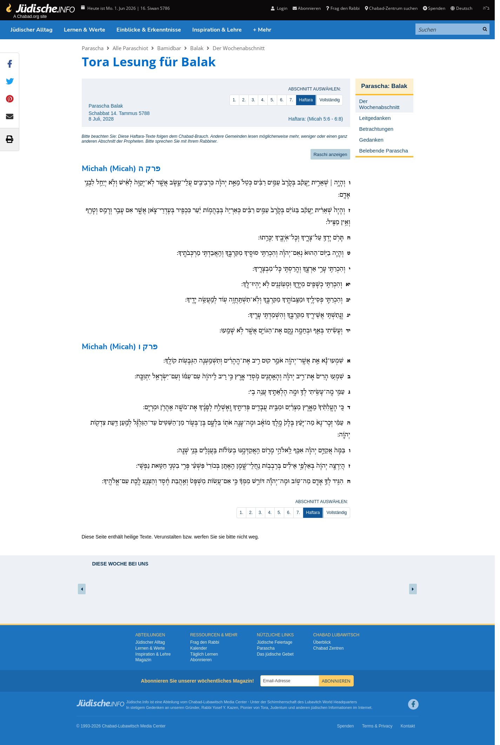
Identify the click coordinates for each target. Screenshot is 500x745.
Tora (264, 707)
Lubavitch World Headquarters (331, 702)
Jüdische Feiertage (274, 642)
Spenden (434, 8)
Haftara (306, 99)
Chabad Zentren (328, 648)
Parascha (93, 48)
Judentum (278, 707)
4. (263, 99)
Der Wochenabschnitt (239, 48)
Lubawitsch (213, 702)
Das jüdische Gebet (275, 654)
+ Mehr (262, 30)
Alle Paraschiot (130, 48)
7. (291, 99)
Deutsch (461, 8)
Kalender (198, 648)
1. (234, 99)
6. (282, 99)
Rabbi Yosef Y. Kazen (219, 707)
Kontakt (408, 726)
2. (244, 99)
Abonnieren (307, 8)
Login (279, 8)
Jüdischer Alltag (32, 30)
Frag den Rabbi (342, 8)
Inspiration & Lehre (217, 30)
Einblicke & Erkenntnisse (148, 30)
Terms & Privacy (377, 726)
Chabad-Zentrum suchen (391, 8)
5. (272, 99)
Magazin (143, 659)
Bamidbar (169, 48)
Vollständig (329, 99)
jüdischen (319, 707)
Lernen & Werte (84, 30)
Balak (197, 48)
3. (253, 99)
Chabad (195, 702)
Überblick (322, 642)
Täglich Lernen (204, 654)
